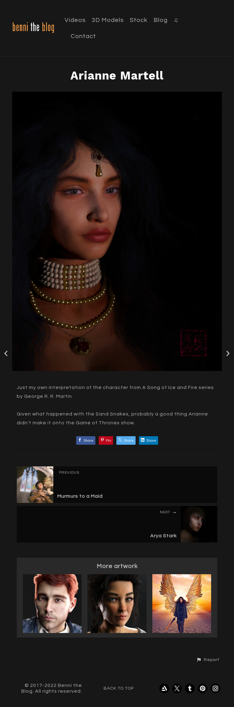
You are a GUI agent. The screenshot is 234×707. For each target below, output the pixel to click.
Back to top (119, 688)
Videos (75, 20)
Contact (83, 36)
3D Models (108, 20)
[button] (208, 660)
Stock (138, 20)
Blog (161, 20)
